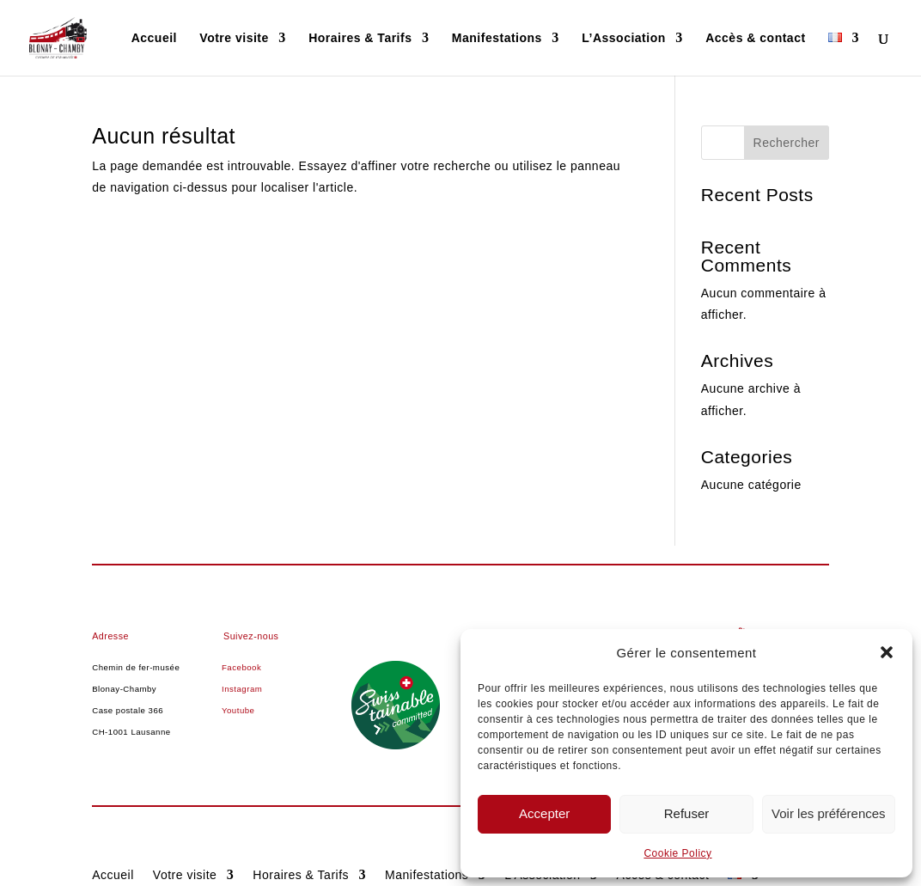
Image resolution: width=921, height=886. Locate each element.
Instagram (242, 689)
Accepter (544, 813)
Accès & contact (755, 38)
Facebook (241, 667)
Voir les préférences (829, 813)
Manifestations (497, 38)
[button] (886, 652)
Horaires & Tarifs (360, 38)
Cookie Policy (677, 853)
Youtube (238, 710)
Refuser (687, 813)
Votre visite (233, 38)
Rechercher (786, 143)
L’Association (624, 38)
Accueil (154, 38)
